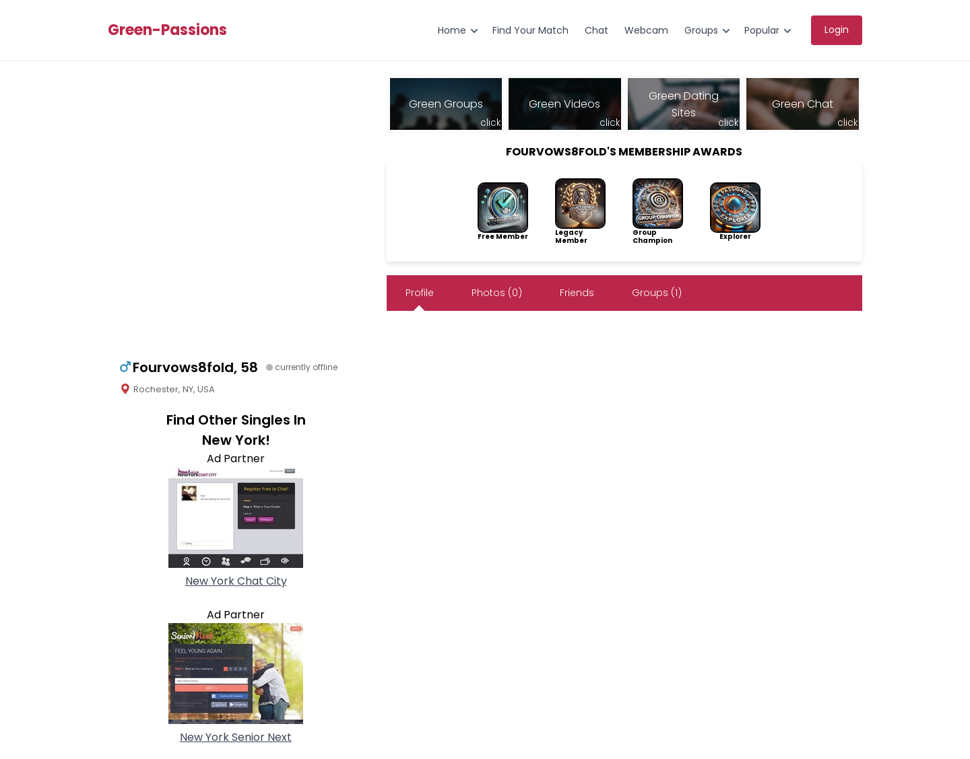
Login (837, 29)
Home (452, 30)
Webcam (646, 30)
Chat (596, 30)
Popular (761, 30)
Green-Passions (167, 30)
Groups (701, 30)
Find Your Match (530, 30)
